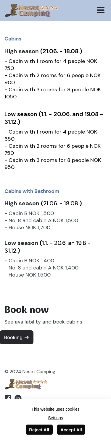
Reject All (39, 429)
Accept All (71, 429)
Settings (55, 417)
